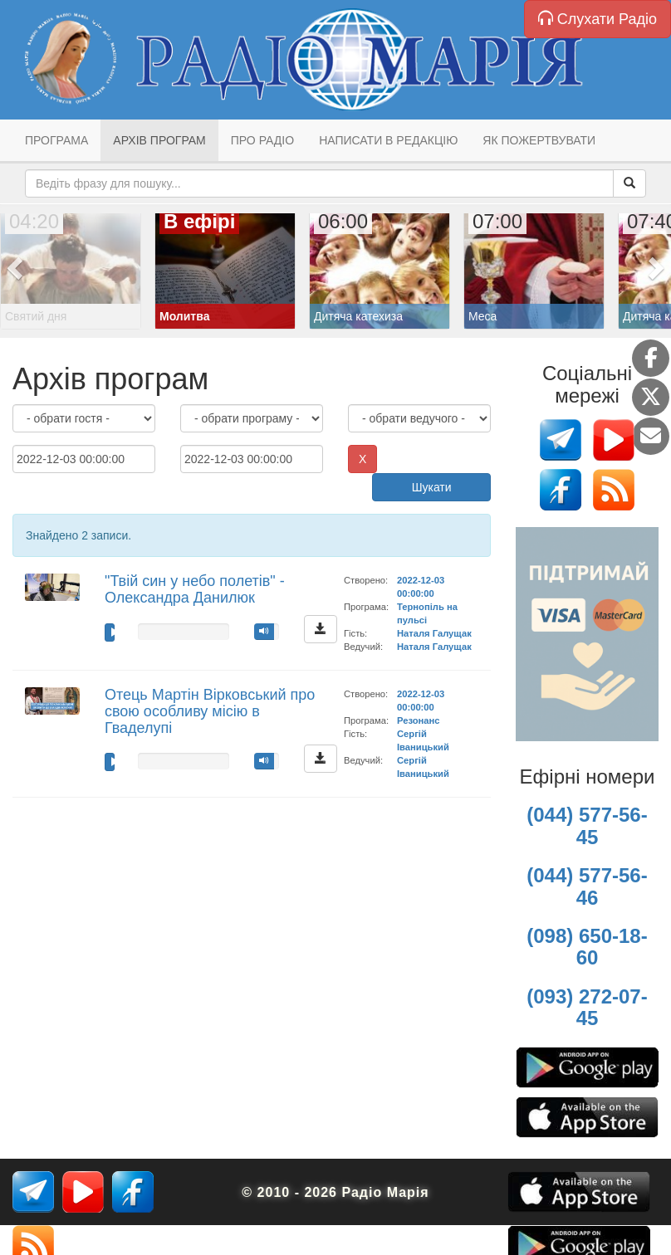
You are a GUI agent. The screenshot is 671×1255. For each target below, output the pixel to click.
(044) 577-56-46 (587, 886)
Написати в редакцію (388, 140)
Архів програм (159, 140)
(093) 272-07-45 (587, 1007)
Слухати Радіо (597, 18)
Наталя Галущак (434, 633)
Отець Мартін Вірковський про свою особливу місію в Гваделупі (210, 711)
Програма (56, 140)
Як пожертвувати (538, 140)
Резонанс (418, 720)
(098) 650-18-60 (587, 947)
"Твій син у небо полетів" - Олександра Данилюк (195, 589)
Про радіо (262, 140)
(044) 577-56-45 (587, 825)
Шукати (432, 487)
